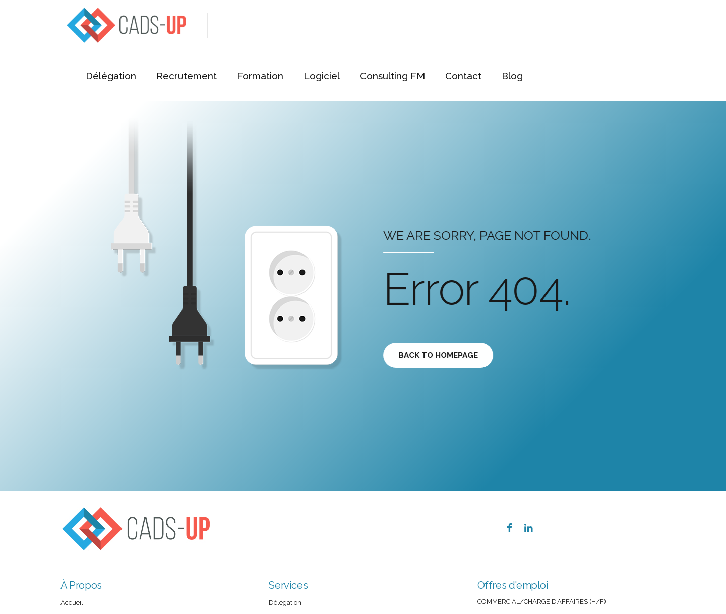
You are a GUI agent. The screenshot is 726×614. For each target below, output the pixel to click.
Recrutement (331, 25)
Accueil (71, 602)
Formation (404, 25)
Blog (649, 25)
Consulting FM (533, 25)
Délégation (257, 25)
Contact (601, 25)
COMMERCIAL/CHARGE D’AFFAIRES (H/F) (541, 601)
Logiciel (463, 25)
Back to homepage (439, 355)
